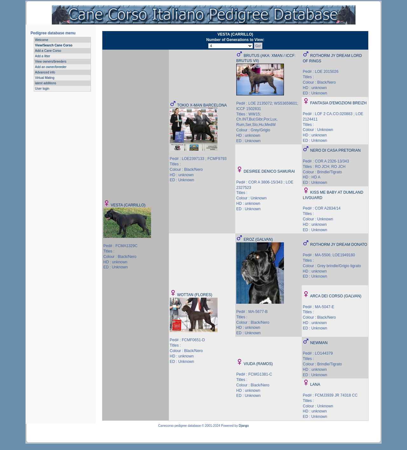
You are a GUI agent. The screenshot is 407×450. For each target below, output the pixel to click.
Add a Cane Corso (48, 50)
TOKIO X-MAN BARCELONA (202, 105)
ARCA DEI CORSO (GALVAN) (336, 296)
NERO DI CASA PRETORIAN (335, 150)
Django (244, 425)
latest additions (45, 83)
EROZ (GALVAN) (258, 239)
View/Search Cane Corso (53, 45)
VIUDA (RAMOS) (258, 364)
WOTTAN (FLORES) (194, 295)
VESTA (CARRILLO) (128, 205)
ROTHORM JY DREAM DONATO (338, 244)
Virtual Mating (44, 78)
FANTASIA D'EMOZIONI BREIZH (338, 103)
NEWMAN (319, 343)
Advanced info (45, 72)
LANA (315, 384)
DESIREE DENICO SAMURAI (269, 171)
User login (42, 88)
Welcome (41, 40)
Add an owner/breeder (50, 67)
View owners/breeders (50, 61)
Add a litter (42, 56)
